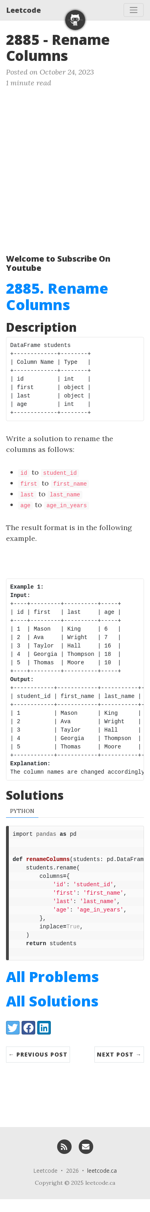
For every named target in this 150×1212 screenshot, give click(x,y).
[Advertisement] (75, 167)
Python (22, 811)
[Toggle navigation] (134, 10)
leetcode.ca (102, 1183)
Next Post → (119, 1067)
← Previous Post (38, 1067)
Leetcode (23, 10)
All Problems (52, 989)
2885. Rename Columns (57, 296)
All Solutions (52, 1014)
